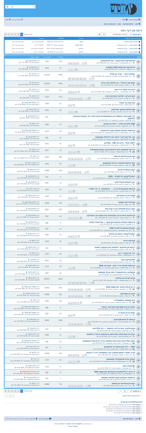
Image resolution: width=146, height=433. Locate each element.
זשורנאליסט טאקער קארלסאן (123, 109)
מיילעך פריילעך (123, 336)
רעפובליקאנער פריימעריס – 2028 (121, 176)
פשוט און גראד (123, 76)
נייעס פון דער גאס (131, 30)
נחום (126, 184)
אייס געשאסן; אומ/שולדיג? (124, 300)
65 (81, 99)
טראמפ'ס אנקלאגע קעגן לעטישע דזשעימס (118, 378)
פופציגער (33, 328)
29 (69, 386)
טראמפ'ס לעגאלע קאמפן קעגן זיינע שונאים (118, 130)
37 (81, 324)
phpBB (79, 424)
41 (69, 324)
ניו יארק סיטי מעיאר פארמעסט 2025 (120, 287)
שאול (81, 42)
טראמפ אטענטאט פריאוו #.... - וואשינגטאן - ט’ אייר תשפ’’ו (112, 189)
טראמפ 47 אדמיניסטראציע (124, 319)
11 (72, 172)
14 (75, 159)
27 (72, 296)
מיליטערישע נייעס (128, 260)
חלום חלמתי (79, 45)
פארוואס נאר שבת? (127, 103)
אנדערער (125, 368)
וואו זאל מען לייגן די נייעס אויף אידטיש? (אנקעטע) (115, 137)
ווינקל (126, 315)
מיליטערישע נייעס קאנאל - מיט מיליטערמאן (118, 61)
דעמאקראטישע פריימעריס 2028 (122, 228)
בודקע (81, 48)
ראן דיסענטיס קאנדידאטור (124, 182)
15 (72, 159)
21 (72, 290)
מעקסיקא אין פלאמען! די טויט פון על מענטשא (116, 272)
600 (73, 283)
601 (70, 283)
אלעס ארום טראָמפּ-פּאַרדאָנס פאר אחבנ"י (118, 307)
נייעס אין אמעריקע (127, 294)
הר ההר (125, 112)
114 (85, 85)
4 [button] (12, 34)
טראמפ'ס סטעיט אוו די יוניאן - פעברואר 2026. (117, 266)
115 (81, 85)
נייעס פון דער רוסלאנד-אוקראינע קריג (120, 96)
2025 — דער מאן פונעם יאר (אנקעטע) (119, 347)
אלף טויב (125, 330)
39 (75, 324)
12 (81, 159)
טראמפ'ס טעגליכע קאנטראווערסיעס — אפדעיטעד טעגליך (112, 222)
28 (69, 296)
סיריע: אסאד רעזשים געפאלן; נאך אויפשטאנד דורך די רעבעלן (110, 353)
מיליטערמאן (124, 63)
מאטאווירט (32, 67)
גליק (126, 236)
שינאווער (129, 224)
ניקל (126, 158)
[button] (5, 34)
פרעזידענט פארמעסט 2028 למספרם (120, 67)
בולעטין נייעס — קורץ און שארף (127, 45)
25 (78, 296)
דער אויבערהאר (126, 178)
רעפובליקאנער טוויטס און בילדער (122, 234)
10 (75, 172)
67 (75, 99)
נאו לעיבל (125, 126)
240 (73, 79)
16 (69, 159)
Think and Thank (30, 102)
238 (81, 79)
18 (81, 290)
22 (69, 290)
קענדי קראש (32, 163)
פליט (126, 85)
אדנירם (129, 379)
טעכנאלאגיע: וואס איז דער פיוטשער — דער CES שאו (114, 328)
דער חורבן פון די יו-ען (126, 253)
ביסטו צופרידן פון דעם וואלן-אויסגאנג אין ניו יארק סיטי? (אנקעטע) (109, 341)
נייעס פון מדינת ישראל (126, 170)
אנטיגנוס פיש (127, 374)
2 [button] (18, 34)
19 (78, 290)
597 (85, 283)
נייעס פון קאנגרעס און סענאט (123, 383)
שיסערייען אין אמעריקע (126, 195)
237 (85, 79)
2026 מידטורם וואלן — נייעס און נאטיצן (119, 124)
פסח (126, 98)
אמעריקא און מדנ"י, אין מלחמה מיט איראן (118, 83)
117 (73, 85)
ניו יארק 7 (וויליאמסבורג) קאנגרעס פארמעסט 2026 (114, 372)
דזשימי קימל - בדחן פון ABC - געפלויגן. (119, 143)
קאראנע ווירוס (129, 241)
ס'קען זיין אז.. (124, 92)
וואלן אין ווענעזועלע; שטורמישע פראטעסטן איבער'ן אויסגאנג (111, 334)
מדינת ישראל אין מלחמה (125, 278)
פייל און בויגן (124, 211)
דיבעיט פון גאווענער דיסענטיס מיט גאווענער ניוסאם (115, 247)
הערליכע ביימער (30, 293)
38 (78, 324)
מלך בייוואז (128, 105)
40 (72, 324)
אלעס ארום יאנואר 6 (126, 313)
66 (78, 99)
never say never (30, 202)
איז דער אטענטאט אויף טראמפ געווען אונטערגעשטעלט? (112, 150)
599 (77, 283)
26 (75, 296)
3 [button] (15, 34)
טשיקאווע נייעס (129, 366)
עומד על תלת (120, 302)
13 (78, 159)
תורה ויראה (32, 188)
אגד (34, 359)
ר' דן (126, 172)
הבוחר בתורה (124, 191)
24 (81, 296)
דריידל (126, 274)
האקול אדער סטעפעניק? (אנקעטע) (120, 359)
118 (70, 85)
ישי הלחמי (128, 120)
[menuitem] (125, 19)
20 (75, 290)
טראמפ (129, 69)
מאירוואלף (32, 319)
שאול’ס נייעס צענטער (131, 42)
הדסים (34, 123)
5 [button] (8, 34)
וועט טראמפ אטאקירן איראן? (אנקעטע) (119, 163)
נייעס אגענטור (123, 280)
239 (77, 79)
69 (69, 99)
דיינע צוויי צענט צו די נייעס (124, 89)
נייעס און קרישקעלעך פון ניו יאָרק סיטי (120, 209)
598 (81, 283)
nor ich (33, 74)
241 (70, 79)
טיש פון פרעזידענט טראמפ (124, 156)
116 (77, 85)
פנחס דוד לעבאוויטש (29, 371)
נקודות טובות (120, 152)
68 (72, 99)
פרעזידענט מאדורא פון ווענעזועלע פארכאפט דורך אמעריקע (111, 215)
